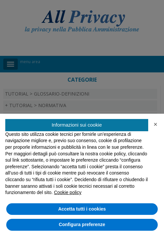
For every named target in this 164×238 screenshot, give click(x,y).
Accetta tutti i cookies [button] (82, 209)
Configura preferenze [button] (82, 224)
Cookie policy (67, 192)
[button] (155, 124)
